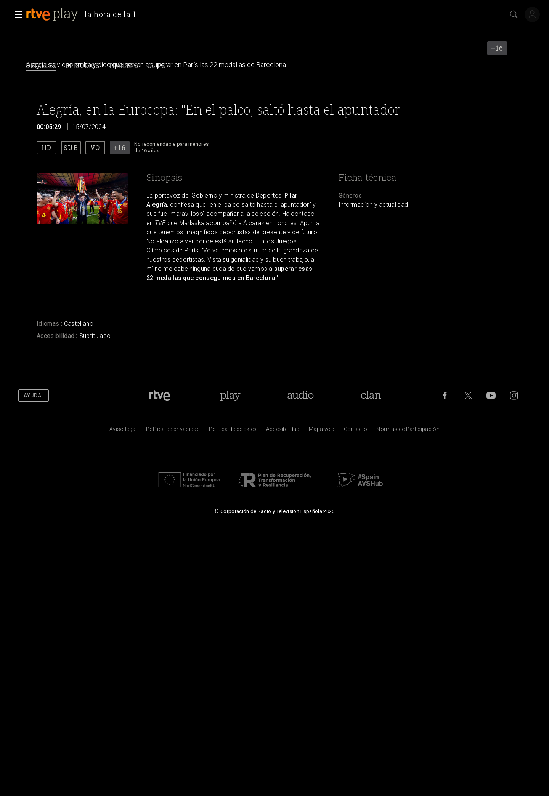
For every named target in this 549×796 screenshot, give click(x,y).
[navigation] (274, 66)
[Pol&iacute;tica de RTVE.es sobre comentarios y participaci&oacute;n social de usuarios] (408, 431)
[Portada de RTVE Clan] (371, 395)
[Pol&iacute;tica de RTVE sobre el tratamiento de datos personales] (173, 431)
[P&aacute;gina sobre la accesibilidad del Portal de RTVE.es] (283, 431)
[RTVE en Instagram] (514, 395)
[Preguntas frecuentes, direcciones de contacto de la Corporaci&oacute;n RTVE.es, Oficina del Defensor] (356, 431)
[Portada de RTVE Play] (230, 395)
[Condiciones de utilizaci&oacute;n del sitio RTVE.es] (123, 431)
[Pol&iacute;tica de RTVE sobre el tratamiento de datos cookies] (233, 431)
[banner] (84, 14)
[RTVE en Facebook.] (445, 395)
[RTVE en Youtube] (491, 395)
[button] (16, 14)
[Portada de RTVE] (159, 395)
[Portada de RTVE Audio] (300, 395)
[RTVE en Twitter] (468, 395)
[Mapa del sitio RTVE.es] (322, 431)
